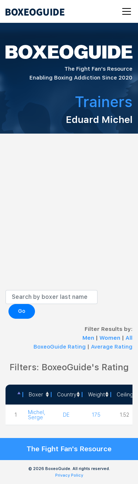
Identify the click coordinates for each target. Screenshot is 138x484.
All (128, 338)
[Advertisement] (69, 217)
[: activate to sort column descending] (14, 394)
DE (66, 415)
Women (110, 338)
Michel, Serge (36, 414)
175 (96, 415)
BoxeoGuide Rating (59, 346)
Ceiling (125, 395)
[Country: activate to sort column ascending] (66, 394)
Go (21, 311)
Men (89, 338)
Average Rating (111, 346)
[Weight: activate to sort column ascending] (96, 394)
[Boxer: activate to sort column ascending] (36, 394)
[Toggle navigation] (124, 11)
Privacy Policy (69, 475)
